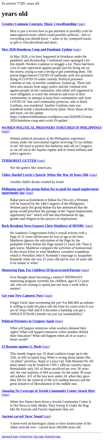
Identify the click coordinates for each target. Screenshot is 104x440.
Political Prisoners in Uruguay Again (28, 321)
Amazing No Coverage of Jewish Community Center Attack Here (48, 391)
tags (81, 24)
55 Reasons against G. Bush (21, 346)
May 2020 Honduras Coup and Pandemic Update (37, 49)
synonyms (26, 436)
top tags (39, 436)
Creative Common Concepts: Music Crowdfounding (39, 24)
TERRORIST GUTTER (19, 160)
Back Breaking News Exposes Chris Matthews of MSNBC (43, 226)
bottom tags (53, 436)
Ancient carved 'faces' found (22, 416)
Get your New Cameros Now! (23, 295)
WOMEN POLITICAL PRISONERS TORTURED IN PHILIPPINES (52, 127)
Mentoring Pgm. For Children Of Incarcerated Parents (41, 270)
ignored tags (10, 436)
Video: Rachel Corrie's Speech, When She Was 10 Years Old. (45, 175)
